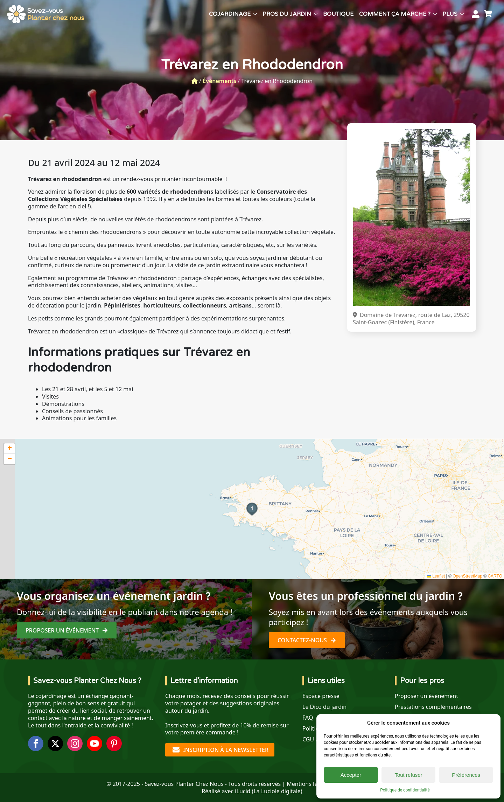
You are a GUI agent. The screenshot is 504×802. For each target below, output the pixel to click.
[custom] (114, 743)
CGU (308, 739)
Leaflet (436, 576)
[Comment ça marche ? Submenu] (435, 14)
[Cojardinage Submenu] (255, 14)
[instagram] (75, 743)
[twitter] (55, 743)
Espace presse (321, 696)
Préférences (466, 775)
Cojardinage (230, 14)
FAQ (307, 717)
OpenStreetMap (467, 576)
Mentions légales (309, 784)
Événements (219, 81)
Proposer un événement (426, 696)
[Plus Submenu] (462, 14)
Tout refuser (408, 775)
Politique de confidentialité (405, 790)
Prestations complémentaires (433, 707)
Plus (449, 14)
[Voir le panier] (489, 14)
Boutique (338, 14)
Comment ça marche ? (394, 14)
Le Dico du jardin (324, 707)
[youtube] (94, 743)
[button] (252, 509)
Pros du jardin (286, 14)
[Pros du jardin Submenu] (315, 14)
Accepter (351, 775)
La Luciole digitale (276, 791)
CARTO (495, 576)
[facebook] (35, 743)
